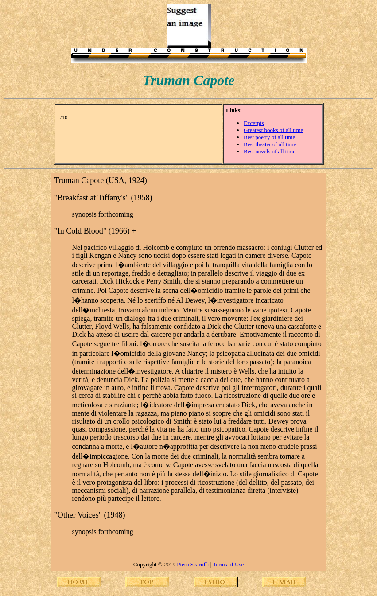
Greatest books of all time (273, 130)
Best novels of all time (269, 151)
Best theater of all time (270, 144)
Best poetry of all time (269, 137)
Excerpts (254, 123)
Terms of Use (228, 564)
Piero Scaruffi (193, 564)
